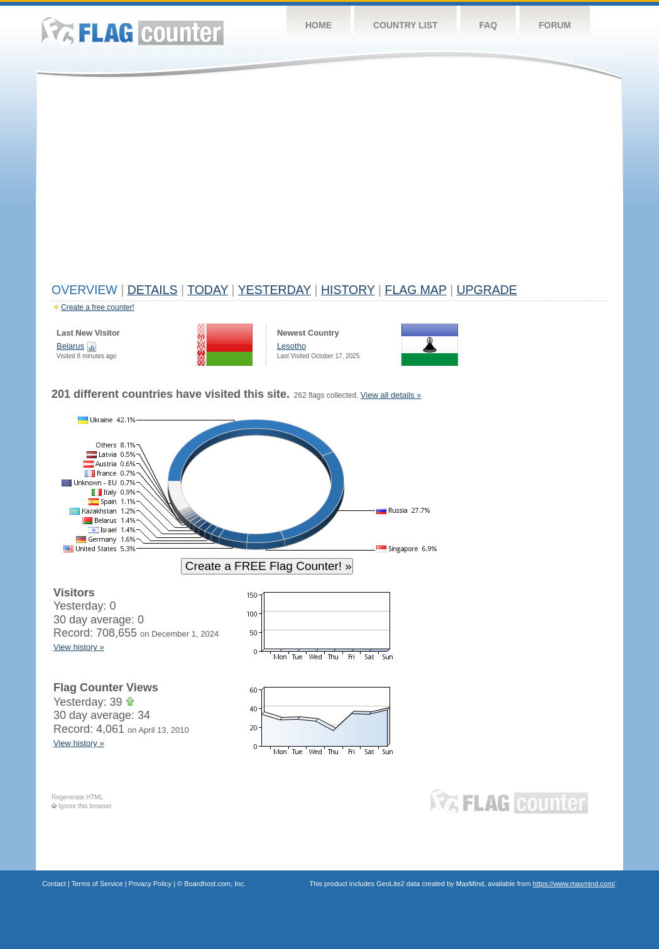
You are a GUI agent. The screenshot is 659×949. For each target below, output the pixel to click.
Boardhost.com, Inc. (215, 883)
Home (318, 25)
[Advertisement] (329, 184)
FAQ (488, 25)
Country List (405, 25)
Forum (554, 25)
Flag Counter (132, 31)
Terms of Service (97, 883)
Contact (54, 883)
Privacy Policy (150, 883)
